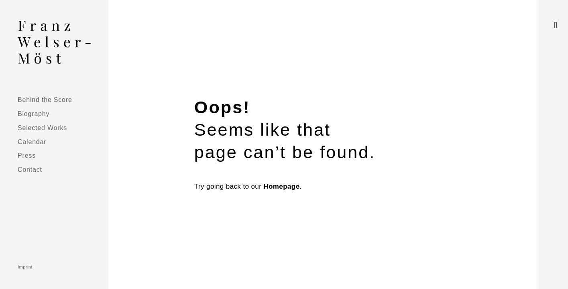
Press (27, 155)
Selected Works (42, 127)
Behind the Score (45, 99)
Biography (33, 113)
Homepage (281, 186)
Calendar (32, 141)
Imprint (25, 267)
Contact (30, 169)
